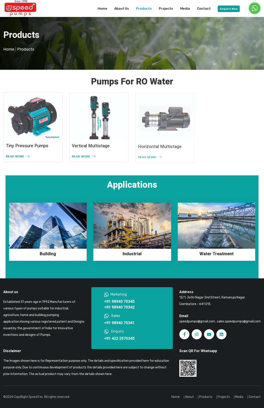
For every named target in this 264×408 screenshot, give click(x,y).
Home (102, 9)
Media (185, 9)
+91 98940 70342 (119, 307)
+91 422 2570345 (119, 339)
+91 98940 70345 (119, 302)
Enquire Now (229, 8)
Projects (166, 9)
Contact (204, 9)
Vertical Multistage (91, 146)
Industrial (132, 254)
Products (144, 9)
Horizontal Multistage (160, 148)
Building (48, 254)
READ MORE (18, 156)
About (189, 397)
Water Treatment (216, 254)
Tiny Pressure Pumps (27, 146)
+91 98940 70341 (119, 323)
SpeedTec (35, 397)
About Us (121, 9)
